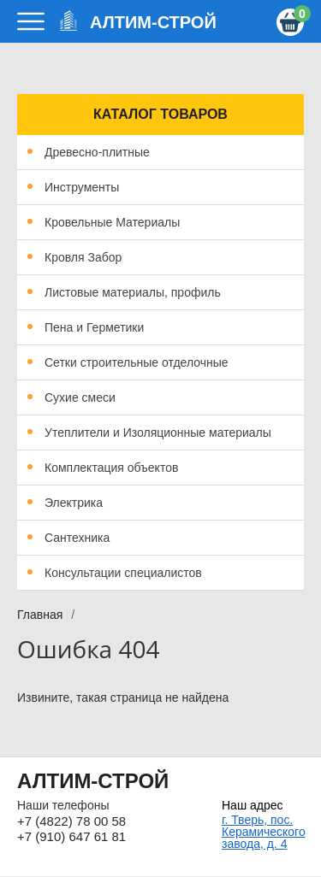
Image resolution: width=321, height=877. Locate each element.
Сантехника (77, 537)
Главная (39, 614)
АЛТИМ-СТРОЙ (153, 22)
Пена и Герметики (94, 327)
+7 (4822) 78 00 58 (71, 821)
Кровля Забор (83, 257)
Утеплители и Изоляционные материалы (158, 432)
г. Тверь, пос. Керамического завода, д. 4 (263, 832)
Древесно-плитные (97, 152)
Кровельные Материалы (112, 222)
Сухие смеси (80, 397)
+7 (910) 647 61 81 (71, 836)
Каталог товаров (160, 114)
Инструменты (82, 187)
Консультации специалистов (123, 573)
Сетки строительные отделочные (137, 362)
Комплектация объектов (111, 467)
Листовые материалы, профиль (133, 292)
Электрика (74, 502)
